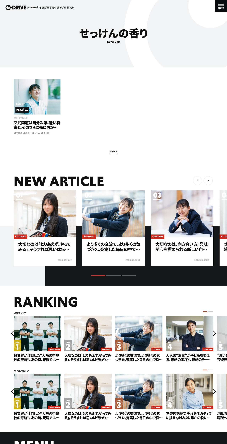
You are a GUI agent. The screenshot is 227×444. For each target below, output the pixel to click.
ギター (27, 132)
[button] (208, 180)
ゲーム (36, 132)
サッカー (46, 132)
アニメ (18, 132)
